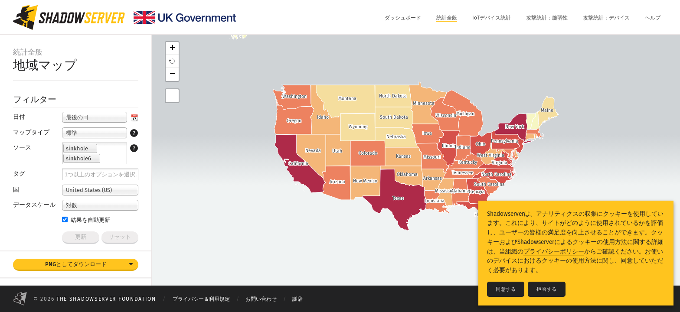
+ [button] (172, 48)
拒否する (546, 289)
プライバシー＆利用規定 (201, 299)
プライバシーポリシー (553, 251)
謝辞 (297, 299)
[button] (172, 61)
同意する (506, 289)
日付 (19, 116)
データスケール (34, 204)
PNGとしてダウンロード (76, 264)
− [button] (172, 74)
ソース (22, 147)
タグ (19, 173)
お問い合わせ (261, 299)
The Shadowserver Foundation (106, 299)
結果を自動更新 (86, 220)
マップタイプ (31, 132)
